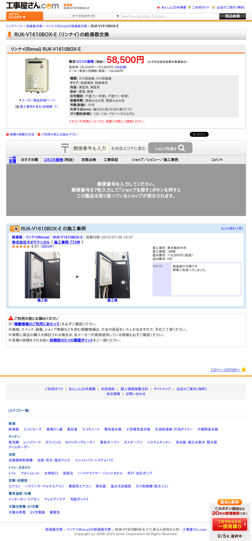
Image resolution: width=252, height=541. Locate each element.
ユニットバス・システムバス (94, 460)
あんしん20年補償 (173, 7)
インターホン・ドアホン (24, 499)
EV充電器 (37, 512)
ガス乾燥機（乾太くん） (152, 486)
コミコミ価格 (85, 61)
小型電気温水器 (138, 429)
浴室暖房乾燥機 (21, 460)
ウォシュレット (30, 473)
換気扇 (100, 486)
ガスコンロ (53, 442)
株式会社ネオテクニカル (31, 242)
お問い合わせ (136, 394)
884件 (47, 246)
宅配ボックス (79, 499)
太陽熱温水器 (207, 429)
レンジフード (32, 442)
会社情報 (113, 394)
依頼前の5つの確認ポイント (71, 340)
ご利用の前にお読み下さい (59, 134)
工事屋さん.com (194, 529)
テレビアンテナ (54, 499)
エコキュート (91, 429)
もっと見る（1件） (232, 228)
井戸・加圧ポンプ (139, 473)
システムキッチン (159, 442)
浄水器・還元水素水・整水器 (196, 442)
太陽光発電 (17, 512)
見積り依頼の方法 (22, 134)
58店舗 (120, 67)
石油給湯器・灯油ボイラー (174, 429)
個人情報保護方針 (134, 389)
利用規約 (108, 389)
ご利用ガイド (200, 7)
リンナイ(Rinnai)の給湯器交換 (89, 529)
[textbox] (169, 16)
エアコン (15, 486)
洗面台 (68, 473)
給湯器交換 (54, 529)
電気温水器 (113, 429)
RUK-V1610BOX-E (67, 237)
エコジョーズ (32, 429)
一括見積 (12, 159)
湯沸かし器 (54, 429)
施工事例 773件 (67, 242)
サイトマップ (162, 389)
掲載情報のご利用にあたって (37, 324)
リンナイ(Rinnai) (37, 237)
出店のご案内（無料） (231, 7)
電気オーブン (109, 442)
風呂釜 (72, 429)
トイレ (12, 473)
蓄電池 (54, 512)
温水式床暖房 (120, 486)
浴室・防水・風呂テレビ (53, 460)
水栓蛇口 (51, 473)
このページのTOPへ (228, 369)
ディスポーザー (19, 447)
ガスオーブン (133, 442)
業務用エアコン (80, 486)
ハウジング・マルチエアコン (44, 486)
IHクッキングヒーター (80, 442)
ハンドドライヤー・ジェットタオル (100, 473)
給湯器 (17, 237)
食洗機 (14, 442)
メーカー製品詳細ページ (37, 100)
